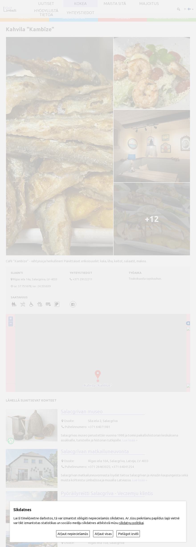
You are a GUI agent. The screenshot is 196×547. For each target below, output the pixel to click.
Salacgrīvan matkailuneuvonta (95, 451)
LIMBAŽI (122, 17)
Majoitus (149, 3)
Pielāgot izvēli (128, 534)
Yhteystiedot (80, 12)
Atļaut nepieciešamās (72, 534)
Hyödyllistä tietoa (46, 12)
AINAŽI (24, 17)
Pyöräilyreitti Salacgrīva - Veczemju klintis (107, 493)
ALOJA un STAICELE (171, 17)
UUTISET (46, 3)
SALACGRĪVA (73, 17)
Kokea (80, 3)
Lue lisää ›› (129, 440)
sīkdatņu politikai (131, 523)
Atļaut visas (103, 534)
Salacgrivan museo (82, 411)
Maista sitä (115, 3)
